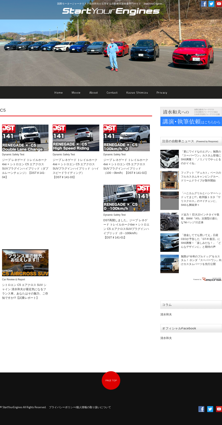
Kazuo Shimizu (137, 92)
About (93, 92)
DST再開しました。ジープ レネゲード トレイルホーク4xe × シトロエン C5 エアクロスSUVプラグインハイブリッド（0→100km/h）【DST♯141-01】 (126, 229)
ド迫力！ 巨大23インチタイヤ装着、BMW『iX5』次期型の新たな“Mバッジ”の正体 (200, 218)
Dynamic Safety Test (13, 154)
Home (58, 92)
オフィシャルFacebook (179, 328)
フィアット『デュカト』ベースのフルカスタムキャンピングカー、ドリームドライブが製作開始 (201, 176)
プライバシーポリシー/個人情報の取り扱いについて (80, 407)
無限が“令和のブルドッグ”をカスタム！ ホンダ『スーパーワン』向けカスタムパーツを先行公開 (201, 260)
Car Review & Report (13, 279)
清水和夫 (166, 314)
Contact (112, 92)
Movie (76, 92)
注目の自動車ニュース (190, 141)
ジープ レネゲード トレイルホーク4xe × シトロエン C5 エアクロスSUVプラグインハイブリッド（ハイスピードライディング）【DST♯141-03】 (76, 168)
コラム (167, 304)
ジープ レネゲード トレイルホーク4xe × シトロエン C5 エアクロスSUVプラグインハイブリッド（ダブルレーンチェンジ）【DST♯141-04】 (25, 168)
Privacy (162, 92)
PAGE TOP (111, 380)
